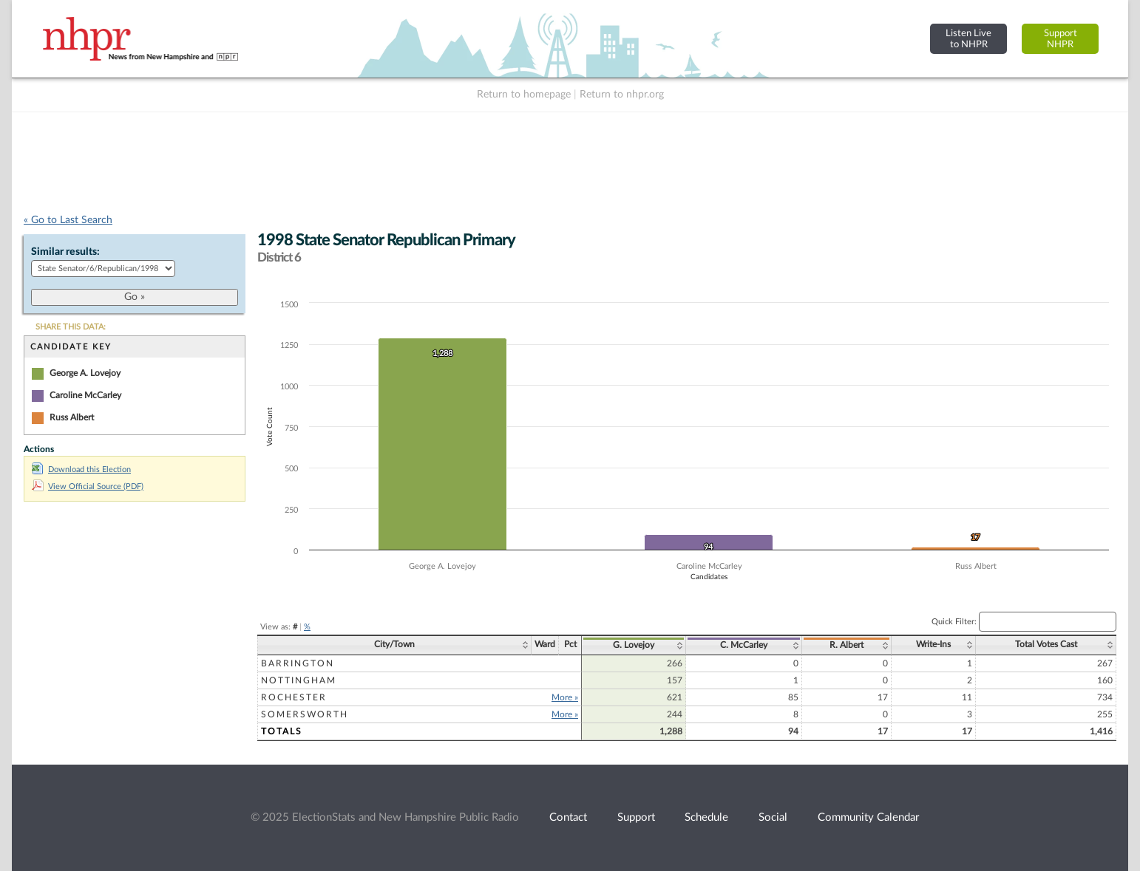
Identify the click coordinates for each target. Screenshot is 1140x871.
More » (565, 697)
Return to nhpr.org (622, 94)
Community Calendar (868, 817)
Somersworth (304, 714)
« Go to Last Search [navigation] (68, 220)
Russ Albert (72, 417)
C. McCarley (743, 645)
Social (773, 817)
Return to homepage (524, 94)
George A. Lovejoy (85, 373)
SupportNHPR (1060, 39)
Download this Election (81, 469)
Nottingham (298, 680)
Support (636, 817)
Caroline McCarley (85, 395)
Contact (568, 817)
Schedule (706, 817)
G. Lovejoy (633, 645)
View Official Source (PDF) (87, 486)
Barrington (297, 663)
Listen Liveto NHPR (968, 39)
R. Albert (846, 645)
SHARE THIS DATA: (70, 327)
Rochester (294, 697)
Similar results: (65, 252)
